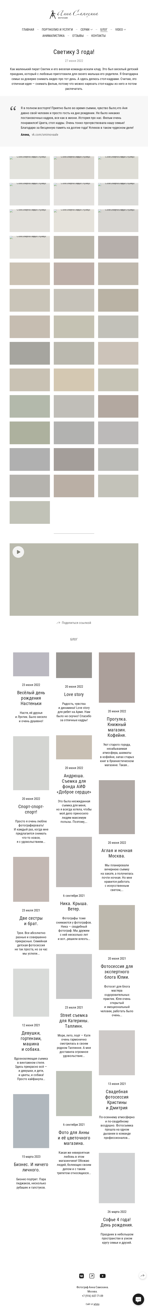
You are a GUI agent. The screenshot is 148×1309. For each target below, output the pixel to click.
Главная (28, 29)
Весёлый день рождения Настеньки (31, 703)
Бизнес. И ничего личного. (31, 1172)
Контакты (98, 36)
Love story (74, 699)
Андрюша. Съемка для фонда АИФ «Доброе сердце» (74, 788)
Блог (104, 29)
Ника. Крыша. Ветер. (74, 911)
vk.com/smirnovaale (45, 135)
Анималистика (53, 36)
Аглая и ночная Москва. (117, 858)
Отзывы (78, 36)
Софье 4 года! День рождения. (117, 1227)
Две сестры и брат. (31, 925)
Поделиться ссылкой (76, 627)
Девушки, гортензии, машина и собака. (31, 1046)
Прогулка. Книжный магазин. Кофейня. (117, 732)
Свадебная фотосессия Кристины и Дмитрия (117, 1105)
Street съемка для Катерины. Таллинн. (74, 1026)
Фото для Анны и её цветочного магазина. (74, 1143)
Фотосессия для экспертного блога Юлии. (117, 977)
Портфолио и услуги (57, 29)
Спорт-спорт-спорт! (31, 814)
